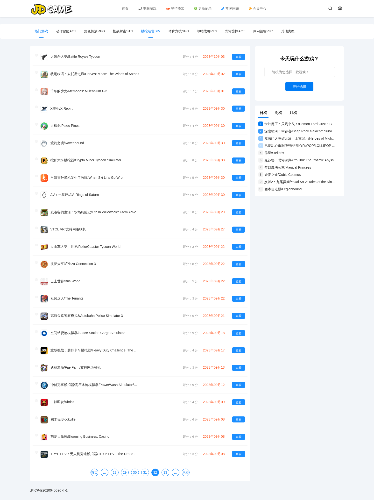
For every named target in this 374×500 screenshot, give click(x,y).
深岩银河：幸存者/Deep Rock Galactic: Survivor (297, 131)
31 (145, 469)
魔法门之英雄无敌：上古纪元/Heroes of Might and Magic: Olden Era (297, 138)
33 (165, 469)
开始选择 (299, 87)
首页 (125, 8)
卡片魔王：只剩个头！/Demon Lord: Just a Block (297, 123)
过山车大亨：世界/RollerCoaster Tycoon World (85, 245)
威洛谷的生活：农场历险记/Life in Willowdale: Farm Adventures (95, 211)
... (104, 469)
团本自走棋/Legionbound (280, 189)
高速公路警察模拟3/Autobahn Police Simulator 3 (86, 314)
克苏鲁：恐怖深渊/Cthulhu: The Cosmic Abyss (296, 160)
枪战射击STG (124, 31)
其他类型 (291, 31)
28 (115, 469)
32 (155, 469)
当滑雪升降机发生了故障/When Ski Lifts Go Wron (87, 177)
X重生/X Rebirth (62, 108)
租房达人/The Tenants (67, 297)
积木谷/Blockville (63, 417)
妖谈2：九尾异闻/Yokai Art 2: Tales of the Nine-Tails (297, 181)
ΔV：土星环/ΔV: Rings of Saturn (74, 194)
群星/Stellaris (271, 152)
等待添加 (175, 8)
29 (125, 469)
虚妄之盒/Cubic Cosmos (279, 174)
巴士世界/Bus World (65, 280)
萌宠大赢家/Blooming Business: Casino (79, 434)
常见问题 (230, 8)
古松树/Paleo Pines (65, 125)
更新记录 (203, 8)
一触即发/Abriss (62, 400)
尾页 (185, 469)
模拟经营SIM (152, 31)
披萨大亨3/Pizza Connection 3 (73, 262)
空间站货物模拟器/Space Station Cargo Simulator (87, 331)
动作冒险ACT (66, 31)
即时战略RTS (209, 31)
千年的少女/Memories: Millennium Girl (78, 91)
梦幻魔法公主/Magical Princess (284, 167)
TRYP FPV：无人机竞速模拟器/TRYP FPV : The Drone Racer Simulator (95, 451)
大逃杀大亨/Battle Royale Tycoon (75, 57)
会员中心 (258, 8)
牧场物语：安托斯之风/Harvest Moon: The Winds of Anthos (94, 74)
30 (135, 469)
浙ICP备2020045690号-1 (49, 487)
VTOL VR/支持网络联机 (68, 228)
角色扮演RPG (95, 31)
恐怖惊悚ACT (238, 31)
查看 (238, 57)
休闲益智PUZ (266, 31)
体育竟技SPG (180, 31)
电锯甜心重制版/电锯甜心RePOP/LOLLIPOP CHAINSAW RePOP (297, 145)
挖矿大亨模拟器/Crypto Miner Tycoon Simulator (85, 160)
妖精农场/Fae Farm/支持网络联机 (75, 365)
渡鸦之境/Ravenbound (67, 142)
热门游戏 (42, 31)
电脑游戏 (147, 8)
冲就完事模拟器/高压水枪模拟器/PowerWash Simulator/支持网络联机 (95, 383)
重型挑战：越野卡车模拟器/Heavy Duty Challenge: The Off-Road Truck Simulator (95, 348)
